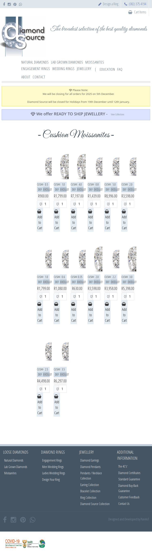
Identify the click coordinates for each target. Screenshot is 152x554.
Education (107, 69)
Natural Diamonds (13, 460)
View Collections (117, 114)
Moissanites (10, 473)
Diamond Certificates (129, 473)
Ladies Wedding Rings (53, 473)
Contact (39, 76)
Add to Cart (39, 220)
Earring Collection (89, 485)
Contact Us (123, 503)
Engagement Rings (52, 460)
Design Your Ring (51, 479)
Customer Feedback (128, 497)
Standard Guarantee (129, 479)
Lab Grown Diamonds (15, 467)
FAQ (120, 69)
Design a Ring (110, 3)
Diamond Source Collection (95, 504)
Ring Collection (88, 497)
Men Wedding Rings (53, 467)
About (25, 76)
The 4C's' (122, 466)
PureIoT (145, 519)
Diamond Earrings (89, 460)
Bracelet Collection (90, 491)
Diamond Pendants (90, 467)
